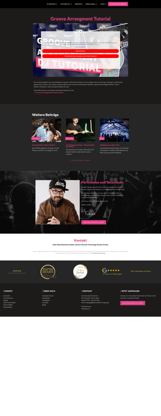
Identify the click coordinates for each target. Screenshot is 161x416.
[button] (80, 160)
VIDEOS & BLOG (91, 4)
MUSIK (103, 4)
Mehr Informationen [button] (80, 47)
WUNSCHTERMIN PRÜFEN (118, 4)
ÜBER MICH (78, 4)
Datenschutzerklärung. (98, 253)
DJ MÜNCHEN (52, 4)
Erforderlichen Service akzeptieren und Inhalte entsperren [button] (80, 56)
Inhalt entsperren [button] (80, 51)
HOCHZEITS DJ (66, 4)
